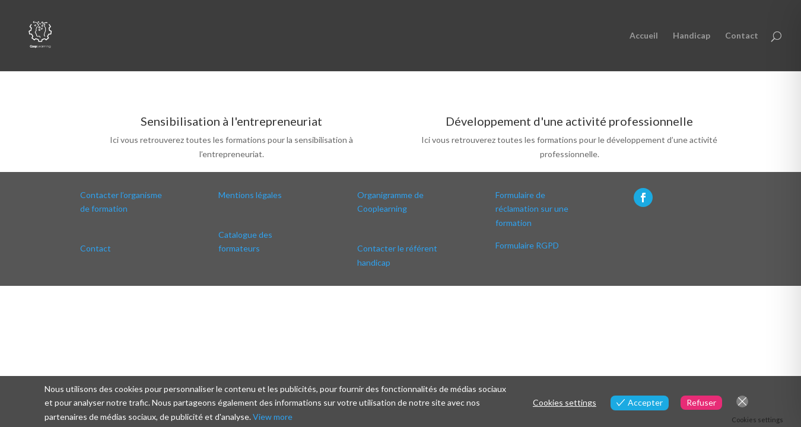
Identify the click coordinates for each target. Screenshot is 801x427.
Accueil (644, 35)
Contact (741, 35)
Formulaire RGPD (527, 245)
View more (273, 417)
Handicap (691, 35)
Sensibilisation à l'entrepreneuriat (231, 121)
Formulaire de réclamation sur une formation (531, 209)
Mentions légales (250, 195)
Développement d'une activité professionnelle (569, 121)
